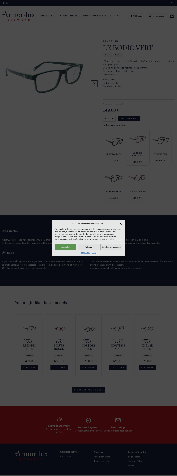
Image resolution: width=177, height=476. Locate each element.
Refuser (88, 247)
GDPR (94, 252)
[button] (120, 223)
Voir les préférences (111, 247)
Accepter (65, 247)
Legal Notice (85, 252)
